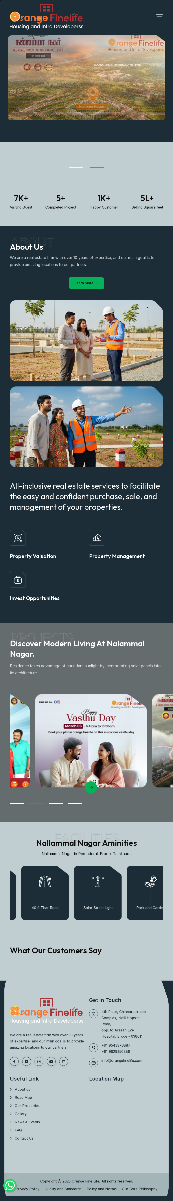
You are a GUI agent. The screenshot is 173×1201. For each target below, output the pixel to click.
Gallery (21, 1114)
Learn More (84, 283)
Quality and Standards (63, 1189)
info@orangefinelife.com (121, 1060)
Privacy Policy (27, 1189)
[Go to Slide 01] (76, 167)
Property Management (117, 556)
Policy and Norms (102, 1189)
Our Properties (27, 1105)
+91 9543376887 (115, 1045)
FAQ (18, 1130)
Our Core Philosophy (139, 1189)
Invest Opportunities (35, 598)
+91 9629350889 (115, 1051)
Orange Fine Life (85, 1181)
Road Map (23, 1097)
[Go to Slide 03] (56, 803)
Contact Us (24, 1138)
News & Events (27, 1122)
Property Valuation (33, 556)
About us (22, 1089)
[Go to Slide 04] (75, 803)
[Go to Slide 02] (97, 167)
